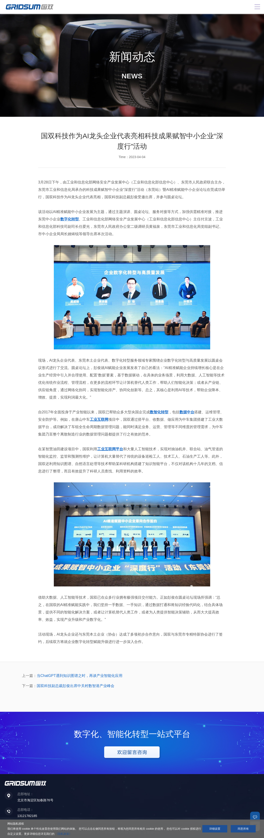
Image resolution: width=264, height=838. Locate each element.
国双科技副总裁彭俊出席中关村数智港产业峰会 (75, 686)
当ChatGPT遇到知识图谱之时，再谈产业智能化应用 (79, 676)
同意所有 (243, 828)
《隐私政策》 (63, 833)
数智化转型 (159, 412)
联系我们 (255, 816)
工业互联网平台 (110, 449)
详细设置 (214, 828)
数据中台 (186, 412)
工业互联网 (99, 419)
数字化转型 (69, 219)
